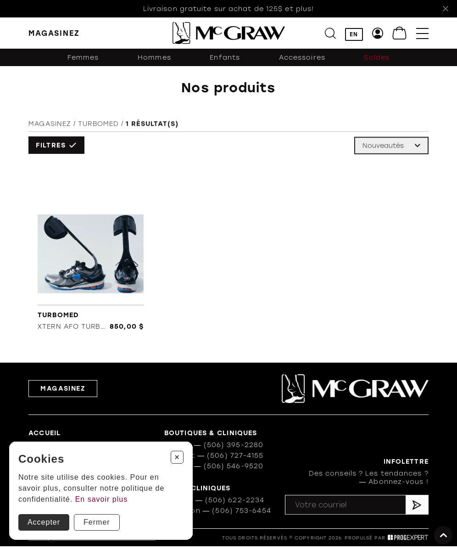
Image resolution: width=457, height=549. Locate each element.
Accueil (44, 433)
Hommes (154, 57)
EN (354, 34)
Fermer (97, 522)
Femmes (83, 57)
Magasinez (49, 125)
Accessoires (302, 57)
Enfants (225, 57)
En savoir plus (101, 499)
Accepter (44, 522)
